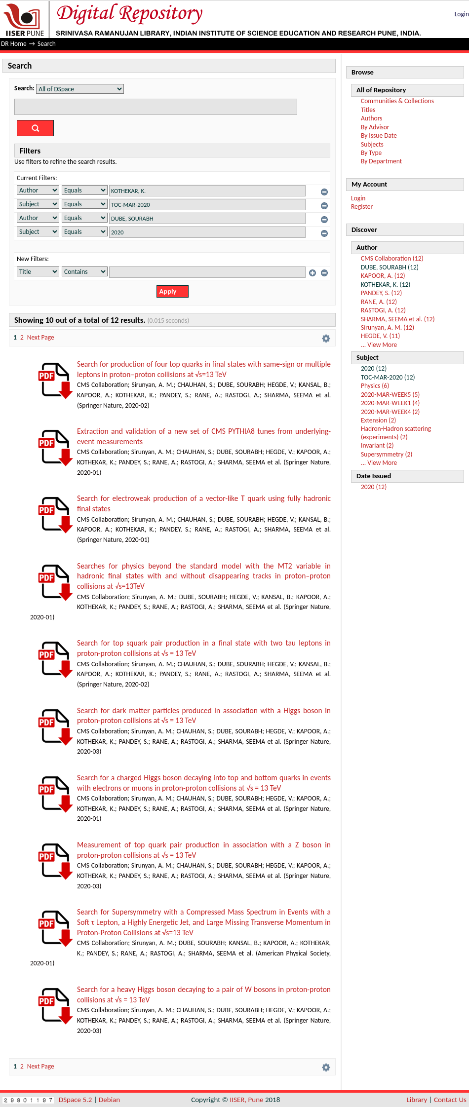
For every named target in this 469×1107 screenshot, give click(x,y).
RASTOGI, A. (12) (383, 310)
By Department (381, 161)
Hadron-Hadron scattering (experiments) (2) (396, 432)
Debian (109, 1099)
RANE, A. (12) (379, 302)
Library (417, 1099)
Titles (368, 110)
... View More (379, 345)
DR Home (14, 43)
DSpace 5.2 (76, 1099)
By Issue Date (379, 135)
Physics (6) (375, 386)
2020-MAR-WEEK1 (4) (390, 403)
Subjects (372, 144)
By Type (371, 153)
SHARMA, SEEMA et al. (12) (398, 319)
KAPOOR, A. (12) (383, 275)
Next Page (40, 337)
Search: (24, 88)
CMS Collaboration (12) (392, 258)
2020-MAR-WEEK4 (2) (390, 412)
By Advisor (375, 127)
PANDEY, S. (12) (381, 293)
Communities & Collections (397, 101)
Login (462, 14)
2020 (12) (374, 487)
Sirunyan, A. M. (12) (387, 327)
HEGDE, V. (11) (380, 336)
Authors (371, 118)
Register (362, 206)
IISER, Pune (246, 1099)
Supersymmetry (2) (386, 454)
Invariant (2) (377, 445)
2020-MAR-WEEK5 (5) (390, 394)
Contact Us (450, 1099)
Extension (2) (378, 420)
